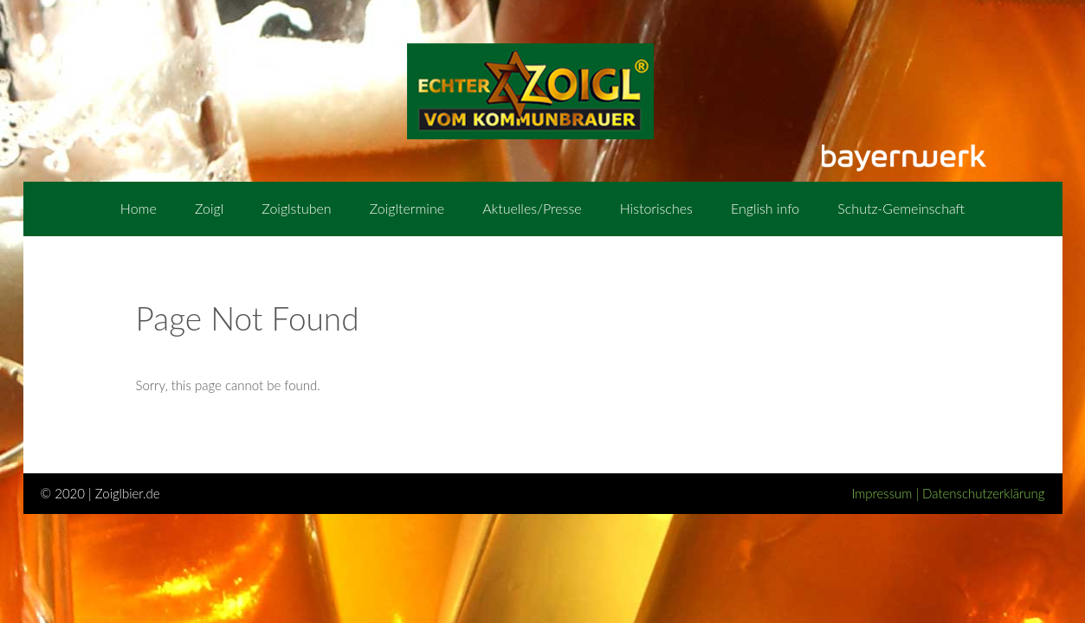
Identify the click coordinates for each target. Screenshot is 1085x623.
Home (138, 208)
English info (765, 208)
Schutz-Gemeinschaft (901, 208)
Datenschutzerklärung (983, 493)
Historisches (656, 208)
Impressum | (886, 493)
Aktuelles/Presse (531, 208)
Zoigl (209, 208)
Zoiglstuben (296, 208)
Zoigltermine (407, 208)
